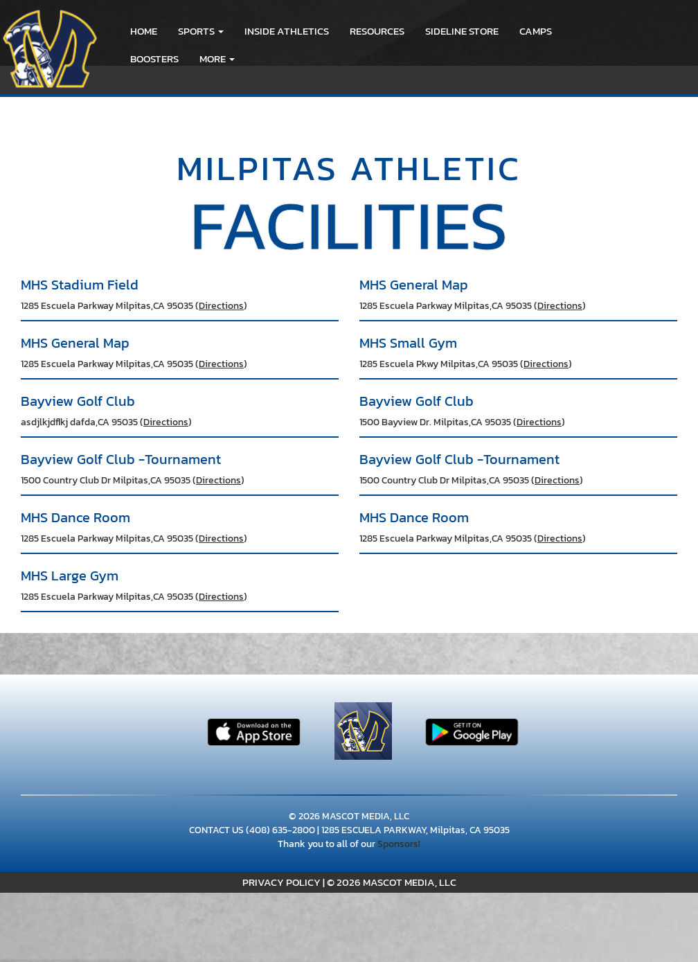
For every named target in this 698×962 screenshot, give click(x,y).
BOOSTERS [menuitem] (154, 58)
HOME (143, 31)
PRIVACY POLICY (281, 882)
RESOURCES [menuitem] (377, 31)
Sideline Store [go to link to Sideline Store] (462, 31)
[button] (201, 31)
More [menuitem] (217, 58)
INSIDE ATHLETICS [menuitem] (286, 31)
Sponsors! (398, 844)
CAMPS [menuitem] (535, 31)
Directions (221, 306)
